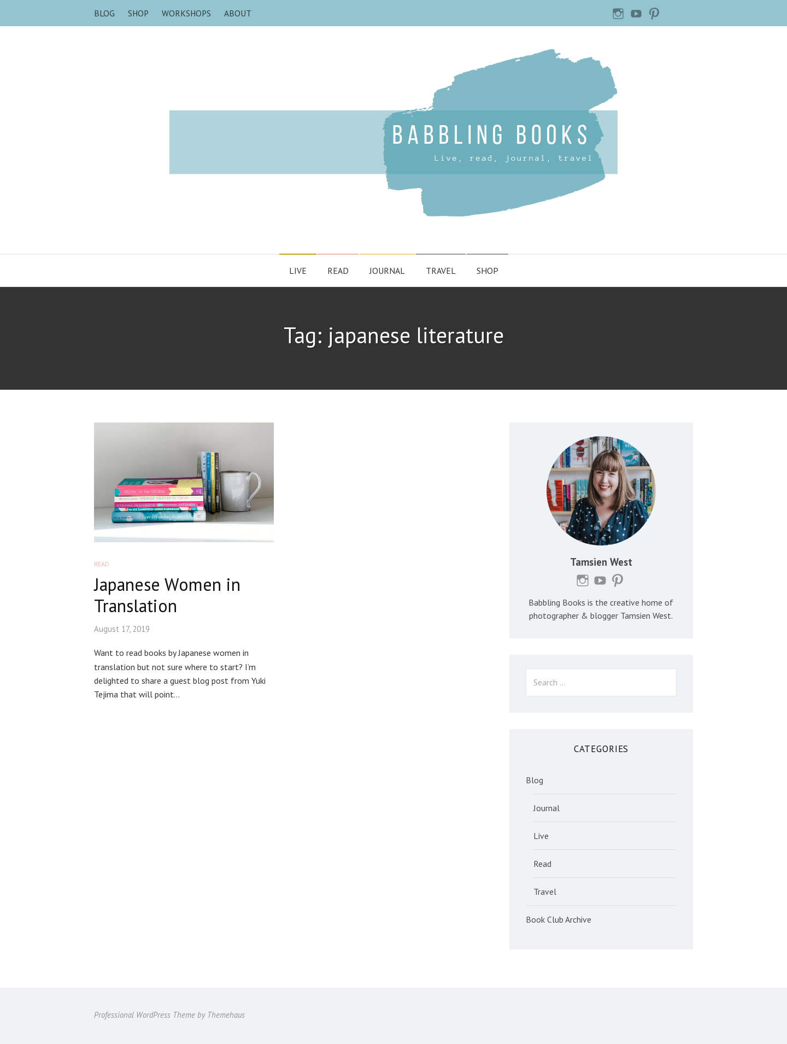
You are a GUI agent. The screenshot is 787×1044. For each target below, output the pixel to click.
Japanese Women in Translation (167, 595)
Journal (387, 270)
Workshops (186, 13)
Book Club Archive (558, 919)
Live (298, 270)
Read (338, 270)
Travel (441, 270)
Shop (138, 13)
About (237, 13)
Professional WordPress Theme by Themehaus (169, 1015)
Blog (104, 13)
